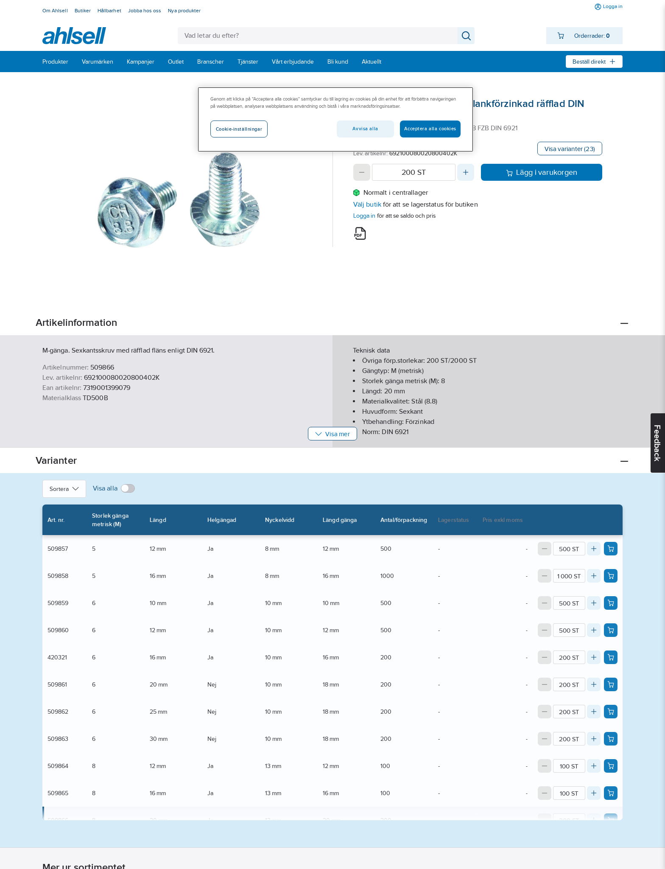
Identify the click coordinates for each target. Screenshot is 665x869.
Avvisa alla (365, 128)
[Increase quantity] (465, 172)
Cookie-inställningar (239, 129)
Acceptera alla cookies (430, 128)
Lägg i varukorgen (542, 172)
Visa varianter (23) (570, 148)
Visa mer (332, 433)
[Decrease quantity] (361, 172)
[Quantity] (413, 172)
